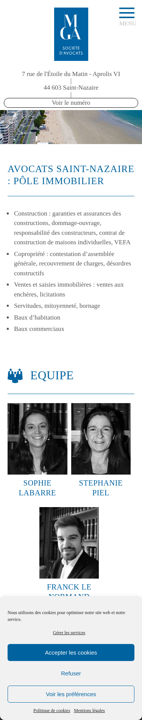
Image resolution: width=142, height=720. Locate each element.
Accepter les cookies (71, 652)
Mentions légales (89, 710)
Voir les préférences (71, 694)
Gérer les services (69, 632)
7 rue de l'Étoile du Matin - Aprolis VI (71, 74)
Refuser (71, 673)
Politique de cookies (51, 710)
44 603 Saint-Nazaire (71, 87)
